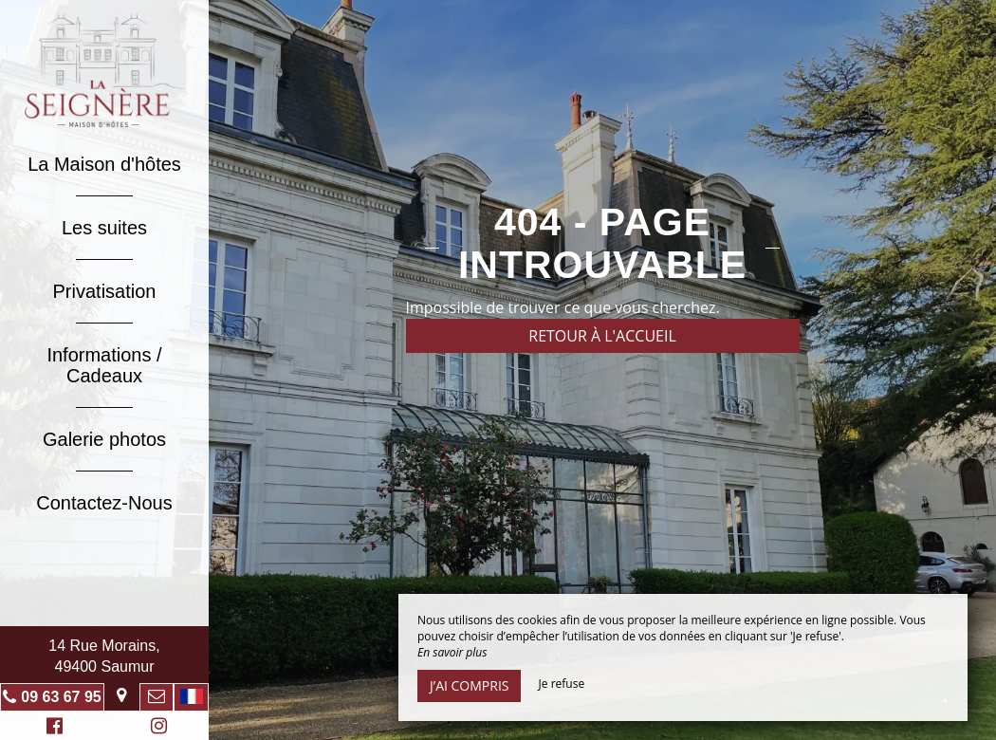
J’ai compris (469, 685)
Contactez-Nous (104, 502)
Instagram (156, 728)
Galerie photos (104, 439)
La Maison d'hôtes (104, 164)
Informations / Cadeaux (103, 365)
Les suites (104, 227)
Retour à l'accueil (602, 335)
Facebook (51, 728)
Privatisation (105, 291)
